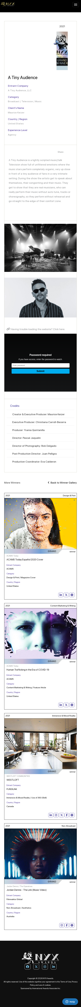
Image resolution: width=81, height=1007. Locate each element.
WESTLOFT (13, 779)
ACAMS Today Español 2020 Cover (25, 559)
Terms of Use (65, 982)
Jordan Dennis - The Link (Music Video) (27, 889)
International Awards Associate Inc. (46, 988)
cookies (47, 985)
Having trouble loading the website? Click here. (36, 329)
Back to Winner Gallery (62, 482)
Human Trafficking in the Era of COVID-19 (28, 669)
